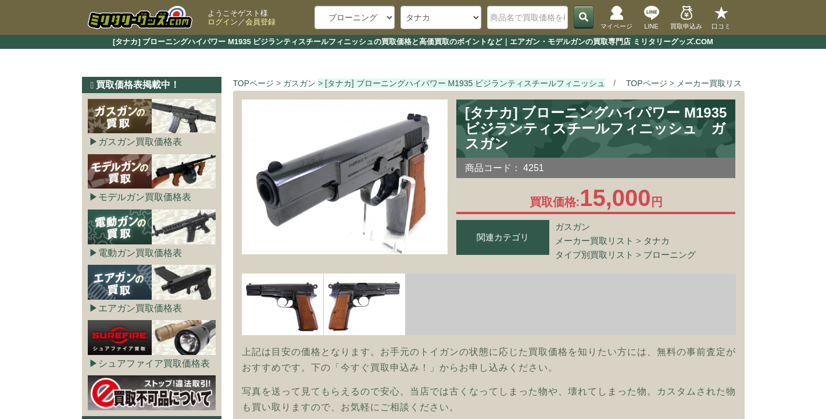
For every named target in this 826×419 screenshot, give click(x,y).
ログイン (223, 21)
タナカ (656, 241)
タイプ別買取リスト (594, 255)
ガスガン (572, 227)
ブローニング (669, 255)
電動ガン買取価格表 (140, 253)
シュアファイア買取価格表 (154, 363)
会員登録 (260, 21)
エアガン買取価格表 (140, 308)
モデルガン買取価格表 (144, 197)
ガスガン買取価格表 (140, 142)
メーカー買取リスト (594, 241)
